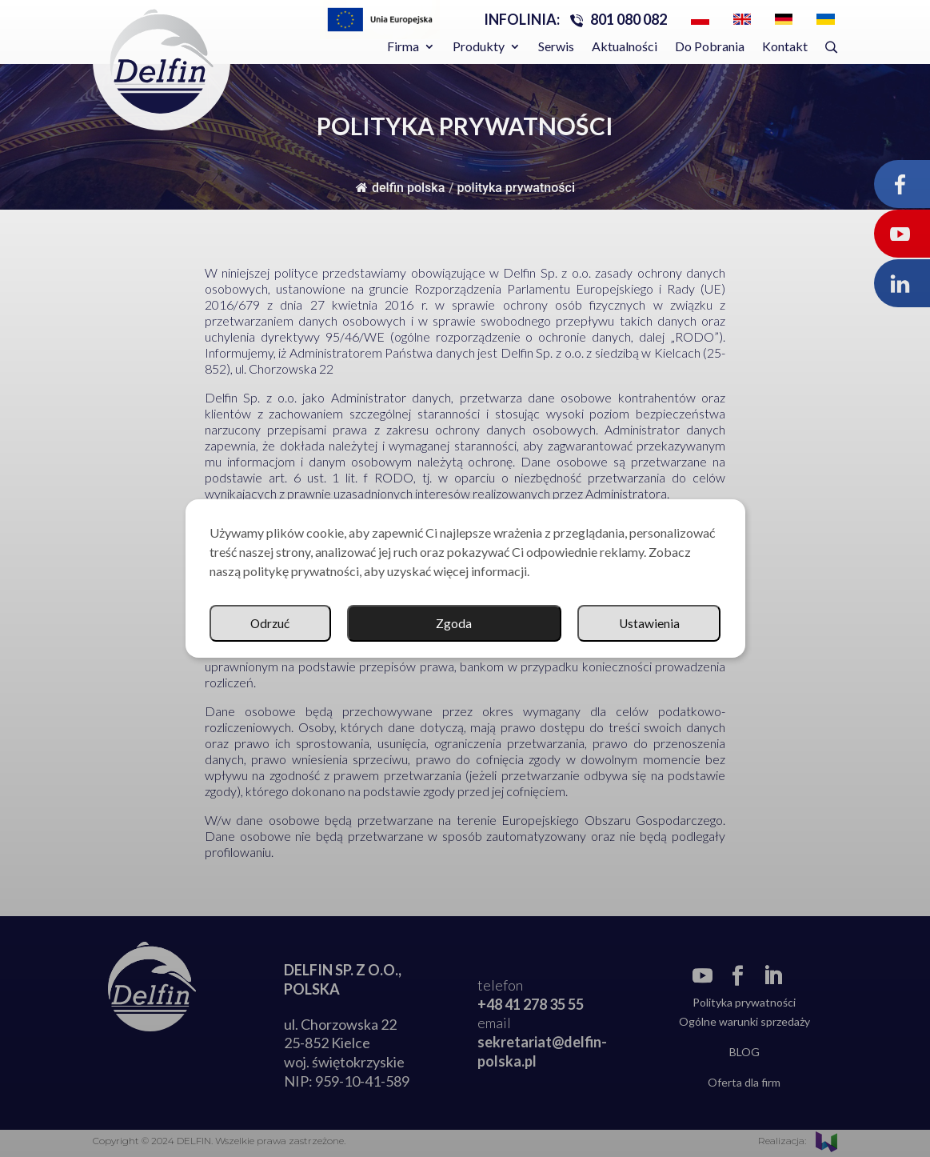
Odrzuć (659, 623)
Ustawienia (510, 623)
